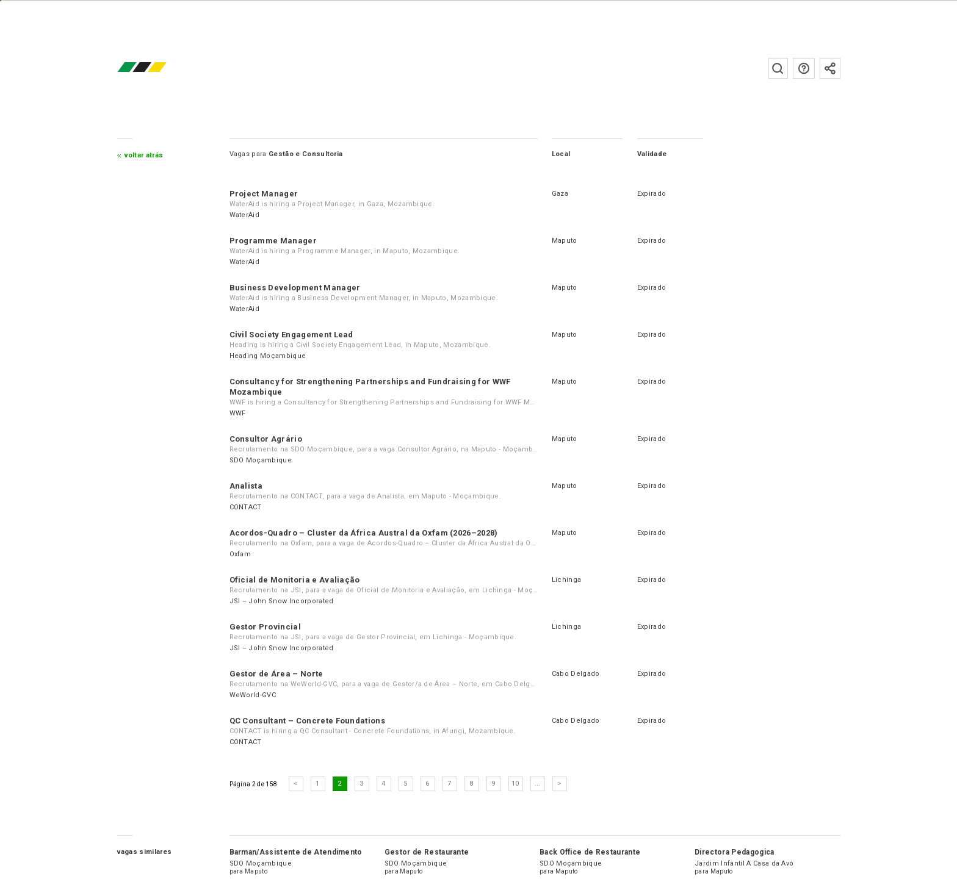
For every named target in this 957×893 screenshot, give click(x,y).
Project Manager (263, 193)
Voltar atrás (144, 155)
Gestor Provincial (265, 626)
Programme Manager (273, 240)
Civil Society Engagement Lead (291, 334)
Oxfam (240, 554)
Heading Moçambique (267, 356)
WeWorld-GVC (252, 695)
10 (515, 783)
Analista (246, 485)
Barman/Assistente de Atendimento (296, 852)
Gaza (560, 194)
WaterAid (244, 215)
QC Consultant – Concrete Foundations (307, 720)
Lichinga (567, 580)
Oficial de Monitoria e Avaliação (294, 579)
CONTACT (245, 507)
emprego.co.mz (160, 68)
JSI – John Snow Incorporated (281, 601)
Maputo (564, 241)
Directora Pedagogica (734, 852)
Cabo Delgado (576, 674)
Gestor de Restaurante (427, 852)
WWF (237, 413)
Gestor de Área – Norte (276, 673)
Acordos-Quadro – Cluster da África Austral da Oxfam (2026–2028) (363, 532)
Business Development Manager (295, 287)
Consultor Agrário (265, 438)
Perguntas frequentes (804, 68)
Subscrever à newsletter (830, 68)
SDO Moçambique (260, 460)
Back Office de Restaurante (590, 852)
